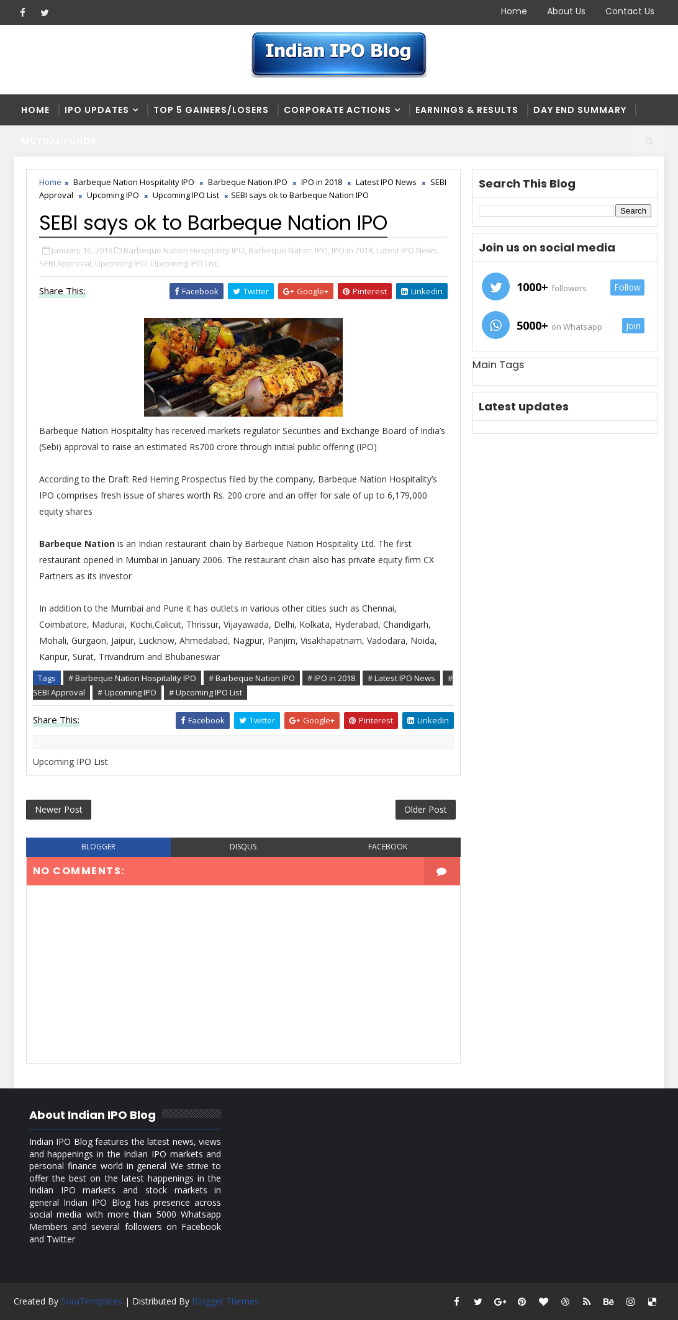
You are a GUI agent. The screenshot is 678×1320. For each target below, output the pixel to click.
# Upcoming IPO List (205, 692)
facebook (387, 846)
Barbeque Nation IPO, (289, 250)
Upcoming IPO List (186, 195)
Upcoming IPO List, (185, 263)
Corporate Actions (337, 110)
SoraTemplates (91, 1301)
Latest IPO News (386, 182)
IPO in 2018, (353, 250)
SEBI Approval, (66, 263)
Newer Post (59, 809)
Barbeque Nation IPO (247, 182)
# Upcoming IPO (126, 692)
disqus (243, 846)
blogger (98, 846)
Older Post (425, 809)
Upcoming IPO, (122, 263)
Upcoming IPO (113, 195)
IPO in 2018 (321, 182)
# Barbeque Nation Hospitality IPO (132, 678)
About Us (566, 11)
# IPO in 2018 (331, 678)
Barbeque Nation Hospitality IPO (133, 182)
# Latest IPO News (401, 678)
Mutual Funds (59, 141)
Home (514, 11)
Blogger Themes (225, 1301)
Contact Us (629, 11)
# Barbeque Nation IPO (252, 678)
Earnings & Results (466, 110)
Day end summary (579, 110)
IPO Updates (97, 110)
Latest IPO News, (407, 250)
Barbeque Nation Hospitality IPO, (185, 250)
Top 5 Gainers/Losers (211, 110)
